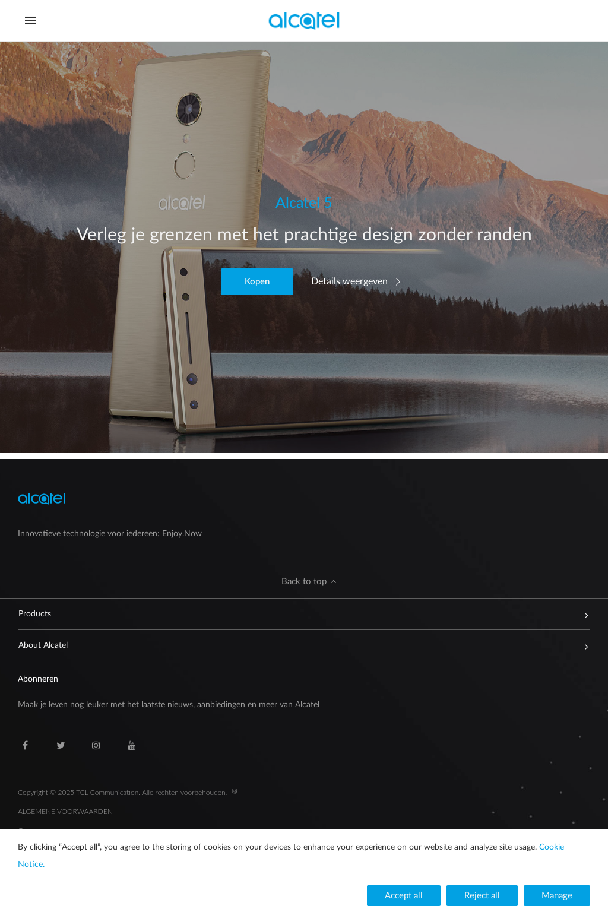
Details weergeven (349, 281)
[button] (257, 281)
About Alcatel (298, 645)
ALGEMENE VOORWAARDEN (65, 811)
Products (298, 614)
